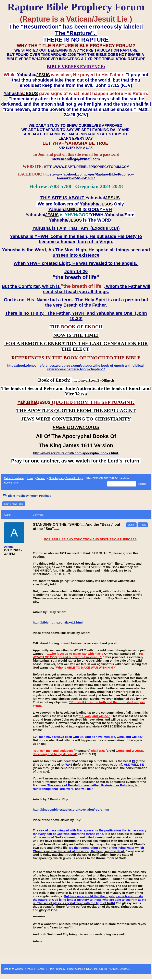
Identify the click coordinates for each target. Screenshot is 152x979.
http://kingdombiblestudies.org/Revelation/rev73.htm (71, 809)
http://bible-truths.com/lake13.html (58, 622)
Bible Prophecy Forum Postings (66, 478)
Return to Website (14, 478)
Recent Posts (11, 482)
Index (30, 478)
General (40, 478)
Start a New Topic (13, 503)
